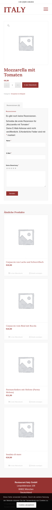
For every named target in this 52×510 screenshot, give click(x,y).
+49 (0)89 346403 (26, 2)
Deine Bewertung (12, 165)
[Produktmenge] (12, 85)
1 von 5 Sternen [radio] (7, 168)
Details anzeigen (35, 273)
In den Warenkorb (30, 85)
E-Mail (9, 153)
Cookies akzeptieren (26, 505)
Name (8, 140)
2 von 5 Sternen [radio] (8, 168)
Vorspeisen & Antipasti (18, 94)
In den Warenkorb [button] (15, 273)
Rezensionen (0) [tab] (13, 105)
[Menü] (44, 9)
